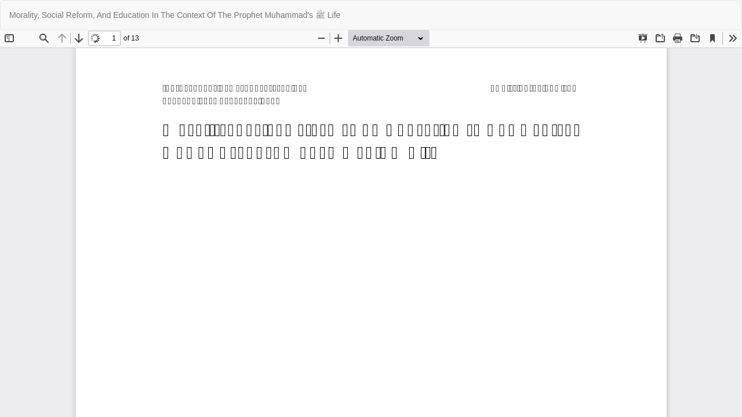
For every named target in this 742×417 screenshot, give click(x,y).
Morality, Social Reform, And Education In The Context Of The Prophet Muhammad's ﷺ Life (174, 15)
